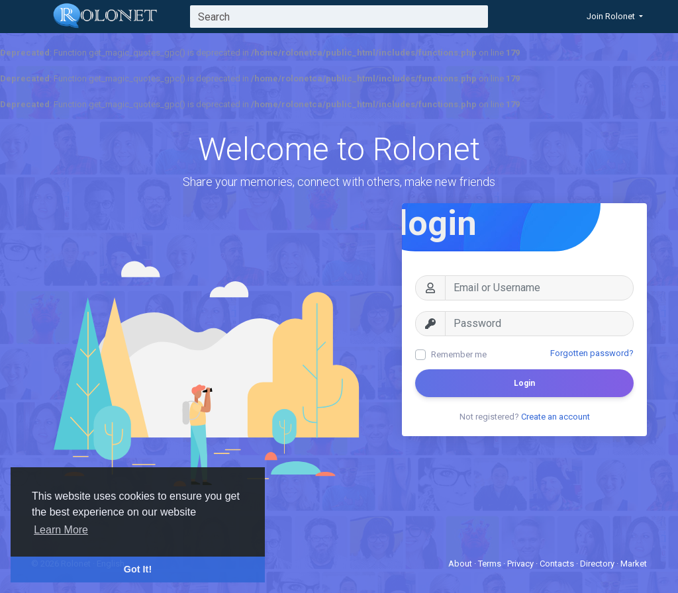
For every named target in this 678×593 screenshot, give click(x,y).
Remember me (459, 354)
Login (524, 383)
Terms (490, 564)
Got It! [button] (138, 569)
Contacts (558, 564)
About (461, 564)
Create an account (555, 417)
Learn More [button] (61, 529)
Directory (598, 564)
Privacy (521, 564)
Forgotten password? (592, 353)
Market (633, 564)
